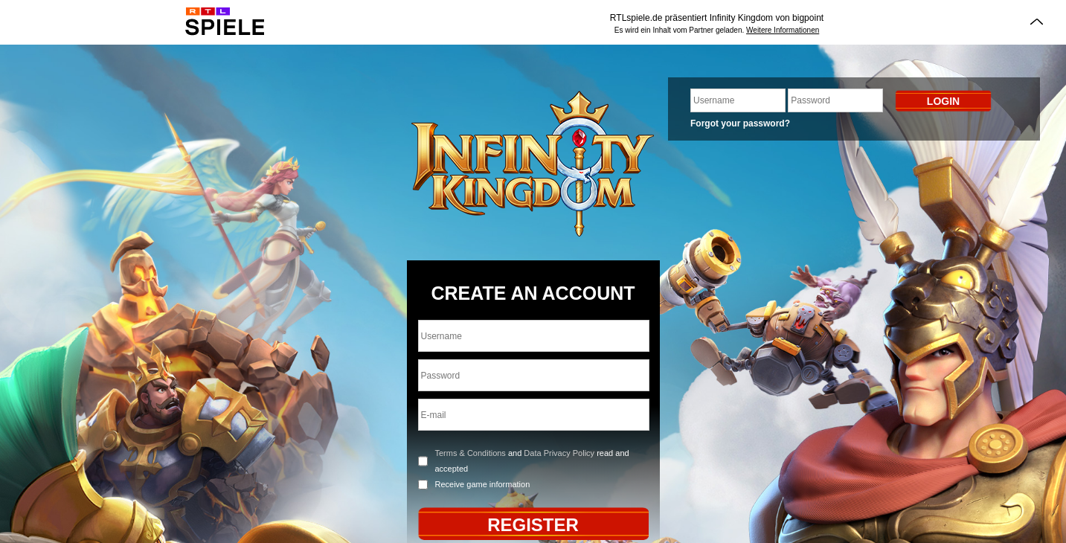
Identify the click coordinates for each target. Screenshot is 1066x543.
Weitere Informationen (782, 30)
